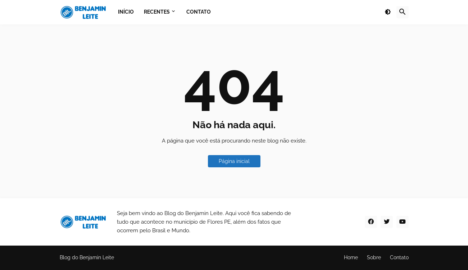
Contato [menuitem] (198, 12)
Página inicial (234, 161)
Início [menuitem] (126, 12)
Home (351, 257)
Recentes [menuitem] (157, 12)
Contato (399, 257)
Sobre (374, 257)
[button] (387, 12)
